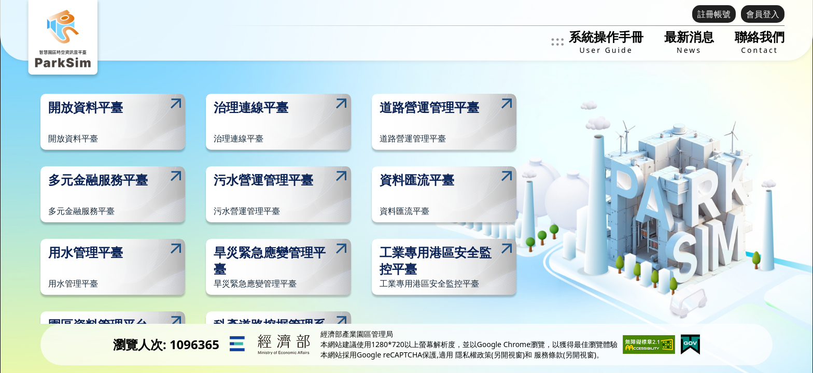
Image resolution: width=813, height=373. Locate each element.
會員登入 (762, 14)
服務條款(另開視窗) (565, 355)
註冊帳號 (714, 14)
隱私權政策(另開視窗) (490, 355)
